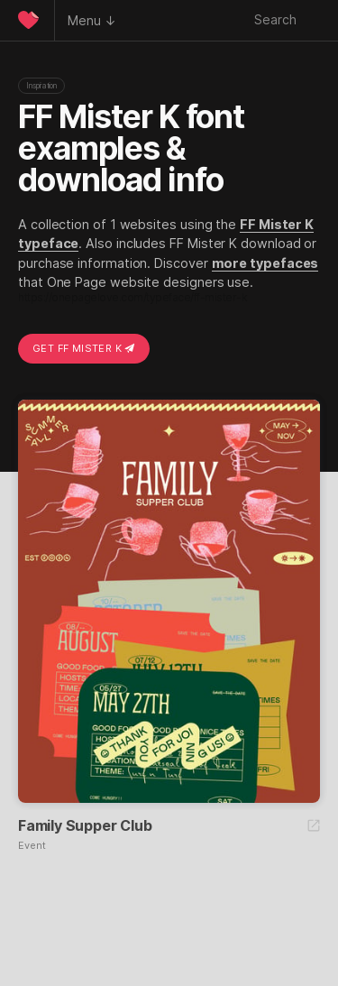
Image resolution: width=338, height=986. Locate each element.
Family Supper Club (84, 825)
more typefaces (265, 263)
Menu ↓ (92, 20)
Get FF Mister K (83, 348)
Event (32, 846)
